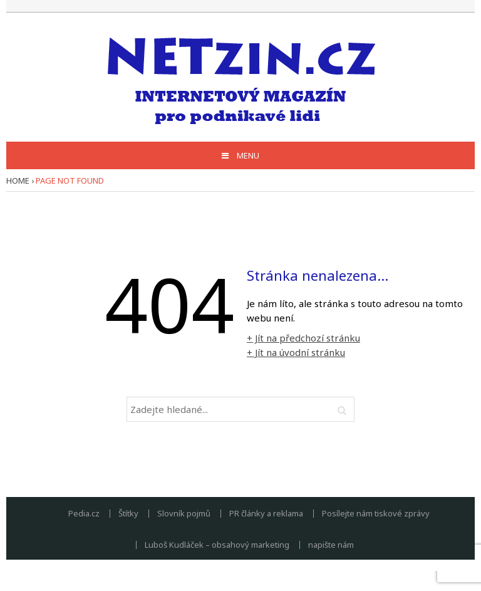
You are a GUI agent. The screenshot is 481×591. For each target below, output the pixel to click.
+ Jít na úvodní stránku (296, 352)
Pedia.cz (84, 514)
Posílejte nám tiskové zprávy (376, 514)
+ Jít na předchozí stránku (303, 338)
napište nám (331, 545)
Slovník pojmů (183, 514)
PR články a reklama (266, 514)
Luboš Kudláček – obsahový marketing (217, 545)
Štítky (128, 514)
